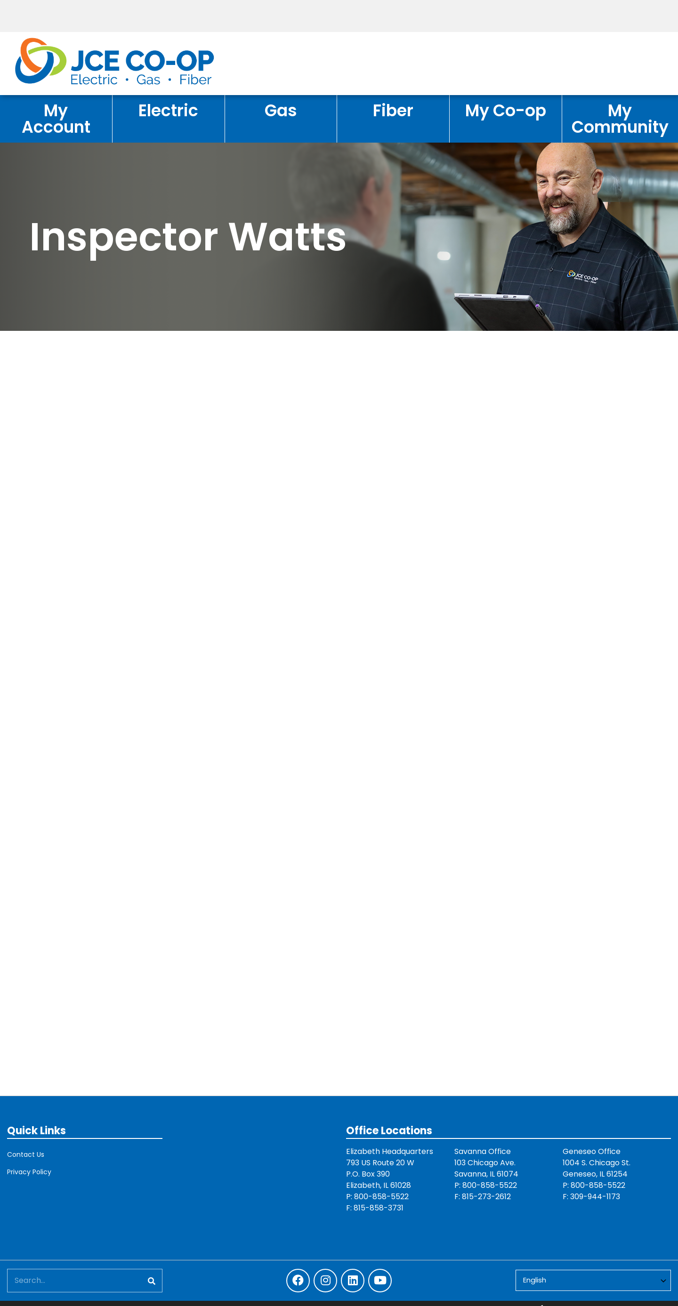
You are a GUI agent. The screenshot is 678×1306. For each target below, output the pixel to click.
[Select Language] (593, 1280)
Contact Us (25, 1154)
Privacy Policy (29, 1172)
